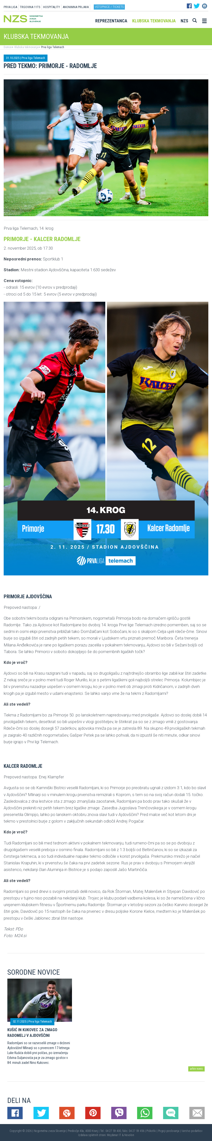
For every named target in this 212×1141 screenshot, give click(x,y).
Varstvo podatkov (191, 1131)
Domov (8, 47)
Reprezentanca (111, 20)
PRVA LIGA (10, 7)
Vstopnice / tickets (109, 7)
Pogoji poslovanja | (169, 1131)
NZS (184, 20)
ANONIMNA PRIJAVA (76, 7)
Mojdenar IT (114, 1135)
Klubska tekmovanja (154, 20)
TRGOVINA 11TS (30, 7)
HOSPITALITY (51, 7)
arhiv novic (196, 1068)
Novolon (129, 1135)
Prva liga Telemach (52, 47)
